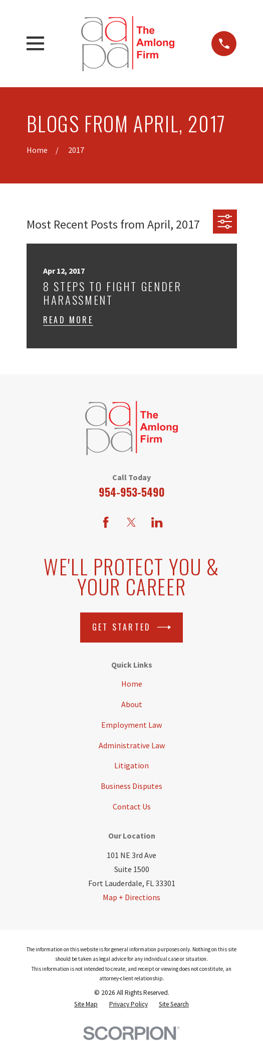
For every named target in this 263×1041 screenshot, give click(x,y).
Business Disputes (131, 786)
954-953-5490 (132, 492)
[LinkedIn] (156, 522)
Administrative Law (132, 745)
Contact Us (132, 806)
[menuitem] (86, 1004)
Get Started (131, 627)
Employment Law (131, 725)
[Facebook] (105, 522)
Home (131, 684)
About (131, 704)
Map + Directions (131, 897)
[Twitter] (131, 522)
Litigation (131, 765)
